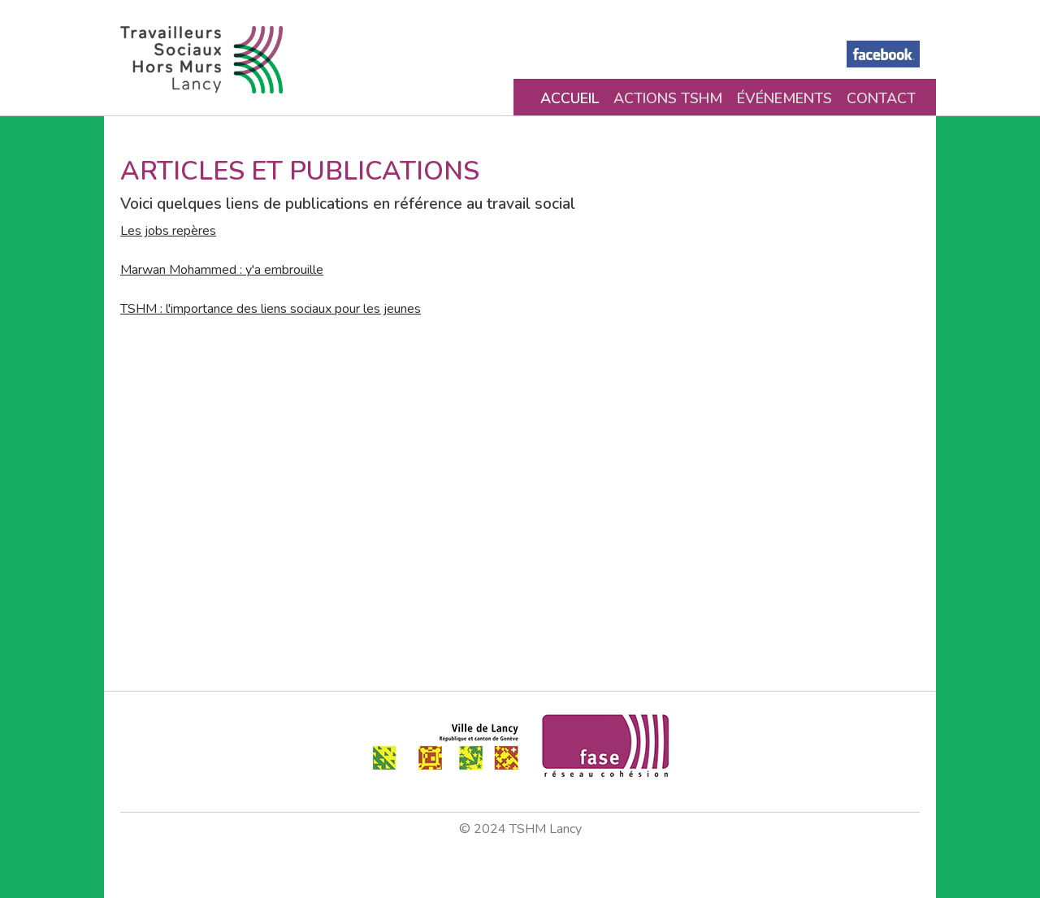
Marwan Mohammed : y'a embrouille (221, 270)
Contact (881, 98)
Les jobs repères (168, 231)
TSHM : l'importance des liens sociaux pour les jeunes (270, 309)
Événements (784, 98)
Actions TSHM (667, 98)
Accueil (569, 98)
